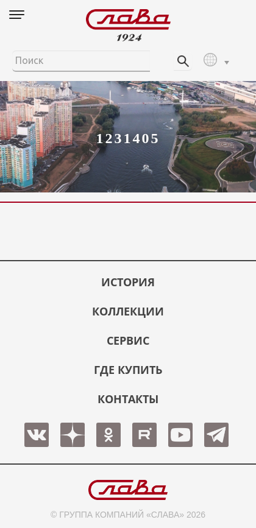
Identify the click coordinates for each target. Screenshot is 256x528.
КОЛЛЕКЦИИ (128, 311)
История (128, 281)
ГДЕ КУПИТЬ (128, 369)
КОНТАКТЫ (128, 398)
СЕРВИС (128, 340)
